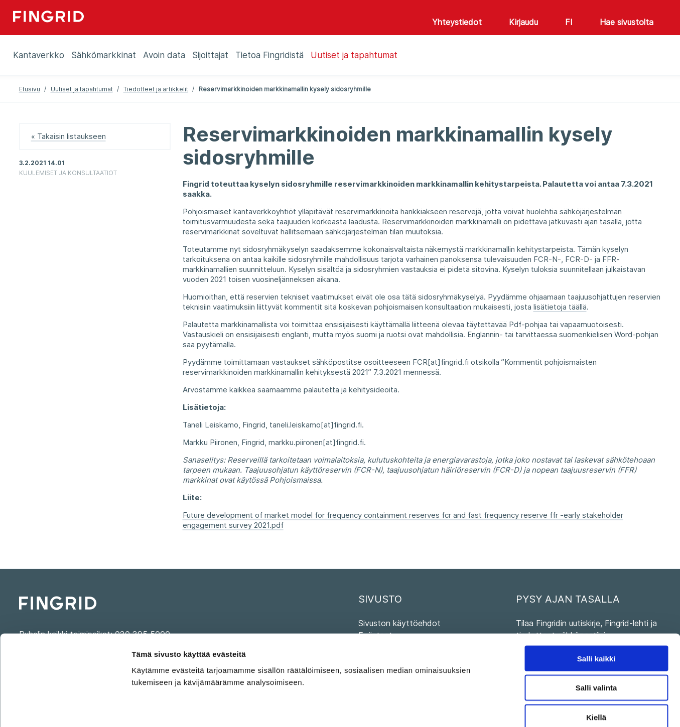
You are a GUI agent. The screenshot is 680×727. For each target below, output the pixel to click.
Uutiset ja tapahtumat (82, 89)
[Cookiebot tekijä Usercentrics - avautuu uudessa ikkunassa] (65, 707)
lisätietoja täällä (560, 307)
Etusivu (29, 89)
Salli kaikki (596, 604)
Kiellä (596, 663)
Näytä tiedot (537, 707)
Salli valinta (596, 633)
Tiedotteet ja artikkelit (155, 89)
